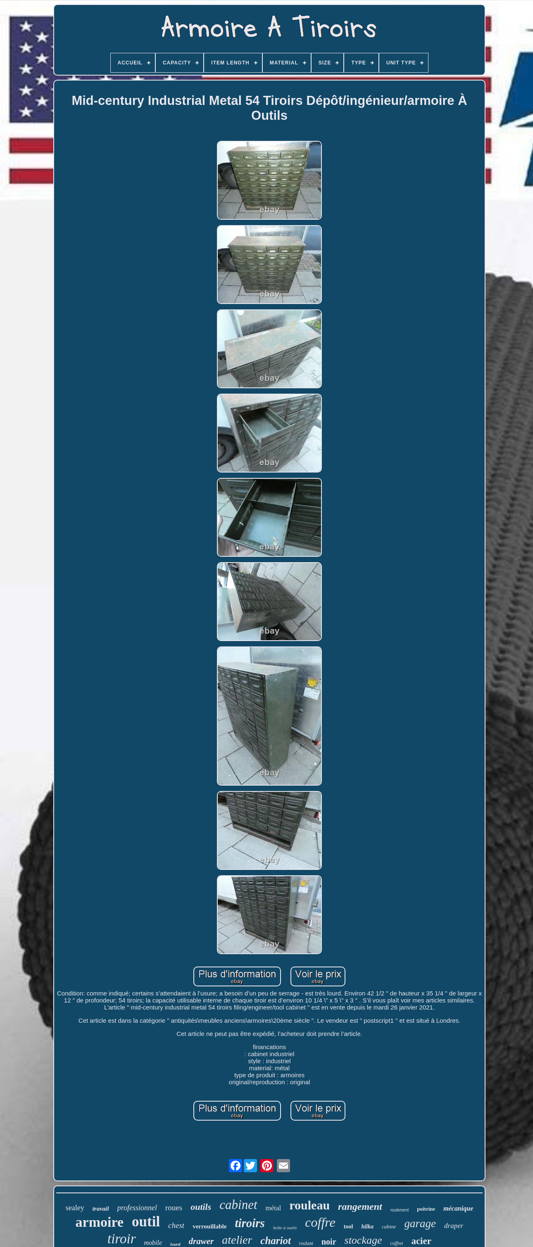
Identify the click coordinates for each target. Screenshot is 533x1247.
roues (173, 1207)
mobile (153, 1242)
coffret (396, 1243)
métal (273, 1208)
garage (420, 1223)
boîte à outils (285, 1227)
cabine (389, 1226)
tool (348, 1226)
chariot (275, 1240)
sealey (75, 1208)
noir (328, 1241)
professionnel (137, 1208)
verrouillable (209, 1226)
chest (176, 1225)
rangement (360, 1206)
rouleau (309, 1205)
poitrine (426, 1209)
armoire (100, 1222)
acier (421, 1241)
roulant (306, 1243)
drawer (201, 1241)
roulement (399, 1210)
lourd (175, 1244)
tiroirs (250, 1223)
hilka (367, 1226)
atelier (237, 1239)
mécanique (458, 1208)
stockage (363, 1240)
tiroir (121, 1238)
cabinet (238, 1204)
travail (101, 1208)
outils (200, 1207)
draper (453, 1226)
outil (146, 1222)
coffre (320, 1222)
